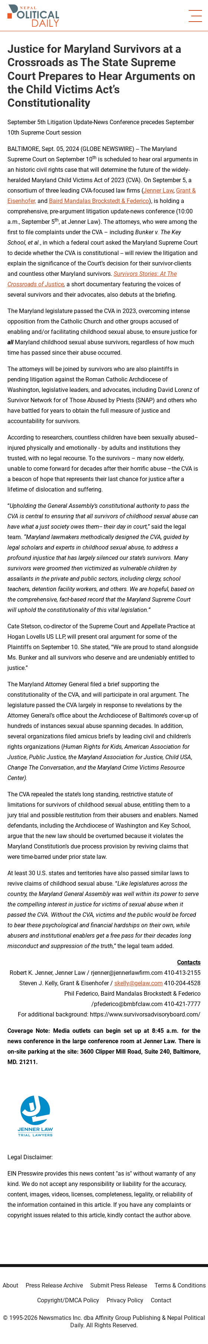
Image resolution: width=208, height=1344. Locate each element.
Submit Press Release (118, 1285)
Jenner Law (158, 190)
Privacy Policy (125, 1300)
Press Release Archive (54, 1285)
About (10, 1285)
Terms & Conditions (180, 1285)
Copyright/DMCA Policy (68, 1300)
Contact (161, 1300)
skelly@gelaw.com (138, 983)
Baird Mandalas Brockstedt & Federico (99, 200)
